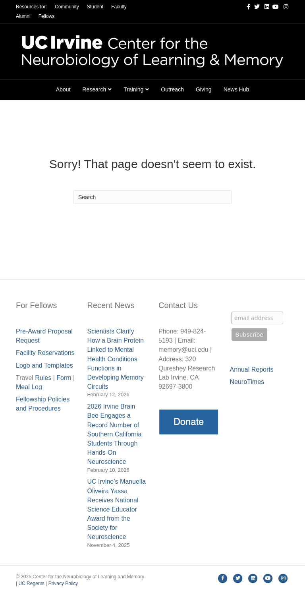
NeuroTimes (247, 381)
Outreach (172, 89)
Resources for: (31, 7)
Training (133, 89)
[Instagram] (283, 6)
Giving (204, 89)
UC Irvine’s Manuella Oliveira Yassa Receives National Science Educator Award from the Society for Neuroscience (116, 509)
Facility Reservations (45, 352)
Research (94, 89)
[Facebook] (245, 6)
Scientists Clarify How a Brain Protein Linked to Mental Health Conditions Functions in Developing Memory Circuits (115, 359)
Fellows (47, 16)
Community (67, 7)
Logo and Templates (44, 365)
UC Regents (31, 583)
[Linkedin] (264, 6)
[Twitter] (255, 6)
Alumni (23, 16)
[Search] (152, 197)
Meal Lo (29, 387)
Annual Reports (252, 369)
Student (95, 7)
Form (63, 377)
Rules (43, 377)
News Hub (236, 89)
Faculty (119, 7)
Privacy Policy (63, 583)
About (63, 89)
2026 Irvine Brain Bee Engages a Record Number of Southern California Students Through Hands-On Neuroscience (114, 434)
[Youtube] (274, 6)
